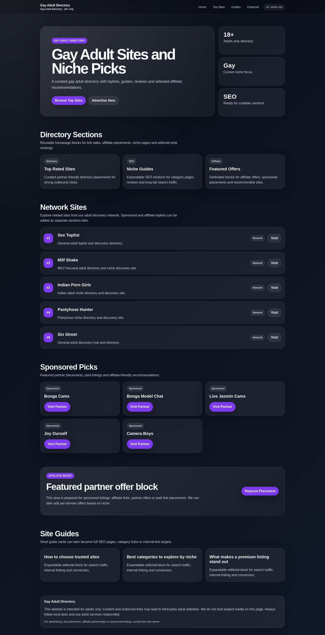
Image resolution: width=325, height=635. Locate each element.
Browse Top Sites (68, 100)
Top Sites (219, 7)
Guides (236, 7)
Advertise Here (103, 100)
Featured (253, 7)
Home (202, 7)
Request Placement (260, 491)
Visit (274, 238)
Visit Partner (57, 406)
